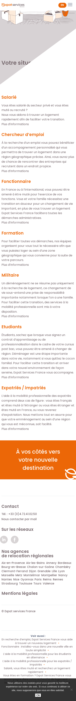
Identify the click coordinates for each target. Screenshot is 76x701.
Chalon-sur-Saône (40, 567)
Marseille (7, 575)
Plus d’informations (15, 124)
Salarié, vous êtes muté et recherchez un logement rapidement (37, 670)
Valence (48, 583)
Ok (38, 695)
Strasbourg (9, 583)
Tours (37, 583)
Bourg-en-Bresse (13, 567)
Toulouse (25, 583)
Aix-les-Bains (35, 563)
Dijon (32, 571)
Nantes (6, 579)
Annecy (51, 563)
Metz (18, 575)
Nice (16, 579)
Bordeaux (64, 563)
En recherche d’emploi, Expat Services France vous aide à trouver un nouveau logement (37, 641)
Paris (38, 579)
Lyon (61, 571)
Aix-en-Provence (13, 563)
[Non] (71, 689)
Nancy (63, 575)
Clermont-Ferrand (14, 571)
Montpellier (49, 575)
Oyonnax (27, 579)
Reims (47, 579)
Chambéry (62, 567)
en (62, 5)
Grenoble (43, 571)
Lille (54, 571)
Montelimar (31, 575)
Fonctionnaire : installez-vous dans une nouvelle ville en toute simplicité (37, 648)
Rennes (58, 579)
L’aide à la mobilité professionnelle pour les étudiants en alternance (37, 655)
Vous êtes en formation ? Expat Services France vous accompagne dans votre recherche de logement (37, 677)
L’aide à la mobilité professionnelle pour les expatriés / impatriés (37, 663)
